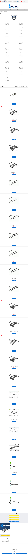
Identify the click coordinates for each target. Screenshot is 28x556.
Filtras (2, 86)
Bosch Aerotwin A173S (14, 172)
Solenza (21, 77)
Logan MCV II (7, 58)
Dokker (7, 27)
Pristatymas (1, 0)
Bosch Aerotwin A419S (14, 119)
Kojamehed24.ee (10, 1)
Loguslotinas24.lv (15, 1)
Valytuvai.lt (2, 1)
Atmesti (14, 551)
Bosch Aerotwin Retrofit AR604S (14, 313)
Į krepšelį (14, 121)
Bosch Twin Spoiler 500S (14, 225)
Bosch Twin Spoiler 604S (14, 190)
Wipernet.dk (23, 1)
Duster (7, 33)
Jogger (21, 33)
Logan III (7, 52)
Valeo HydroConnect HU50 (14, 490)
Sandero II (7, 71)
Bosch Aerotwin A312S (14, 137)
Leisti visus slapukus (14, 553)
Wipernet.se (19, 1)
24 (26, 86)
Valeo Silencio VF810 (14, 437)
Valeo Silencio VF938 (14, 419)
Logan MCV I (21, 52)
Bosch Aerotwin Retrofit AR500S (14, 366)
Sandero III (21, 71)
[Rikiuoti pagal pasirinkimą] (23, 86)
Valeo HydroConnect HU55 (14, 472)
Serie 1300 (7, 77)
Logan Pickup (21, 58)
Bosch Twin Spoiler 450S (14, 260)
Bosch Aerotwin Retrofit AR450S (14, 384)
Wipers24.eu (5, 1)
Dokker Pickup (21, 27)
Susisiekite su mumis (6, 0)
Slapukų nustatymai (14, 549)
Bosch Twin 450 (14, 278)
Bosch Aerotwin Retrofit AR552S (14, 331)
